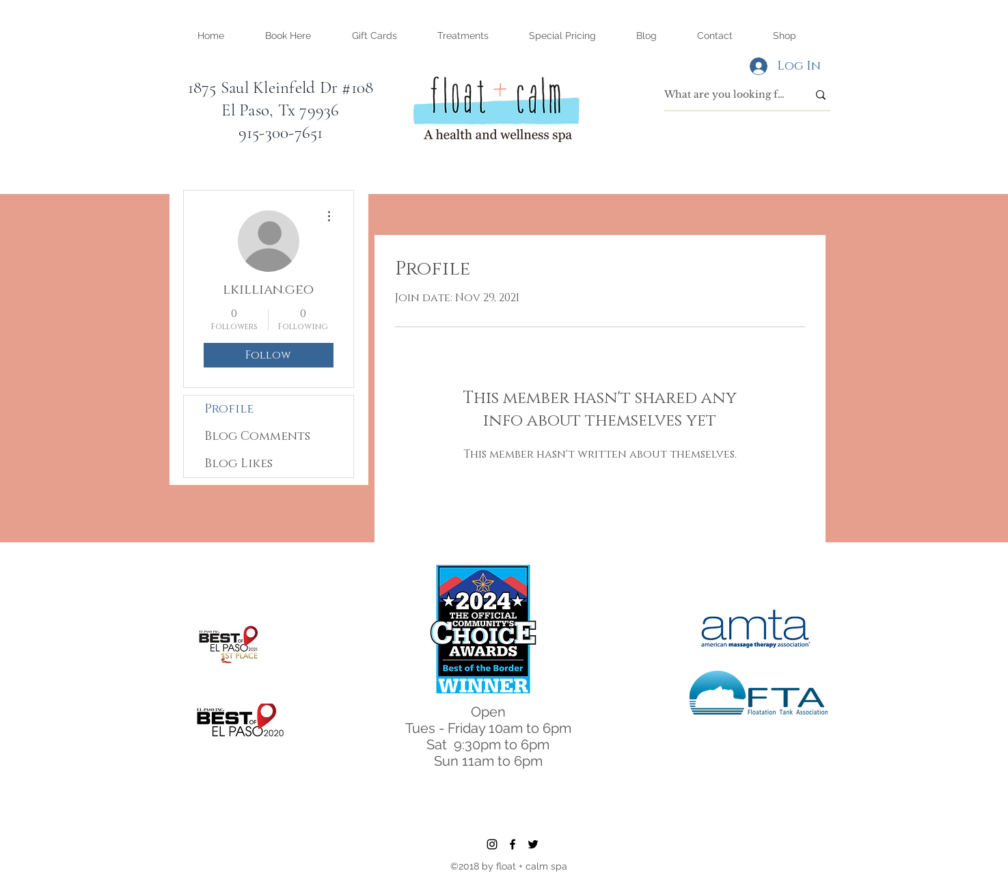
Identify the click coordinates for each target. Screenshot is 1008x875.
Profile (229, 409)
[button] (463, 35)
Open (488, 712)
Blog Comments (257, 436)
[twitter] (533, 844)
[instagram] (492, 844)
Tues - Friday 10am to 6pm (488, 728)
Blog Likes (238, 464)
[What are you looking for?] (725, 95)
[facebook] (512, 844)
